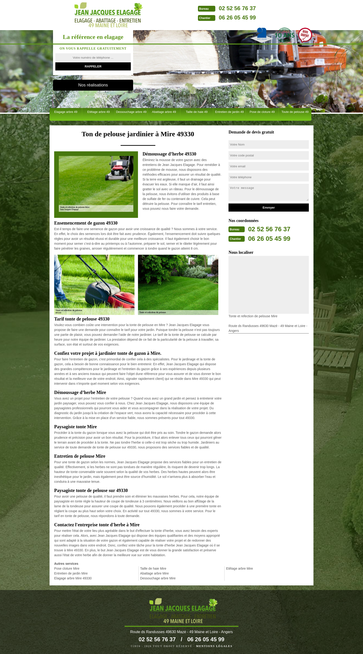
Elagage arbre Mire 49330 (73, 578)
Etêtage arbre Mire (239, 568)
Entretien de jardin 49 (229, 112)
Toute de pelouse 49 (295, 112)
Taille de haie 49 (197, 112)
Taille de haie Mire (153, 568)
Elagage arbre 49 (65, 112)
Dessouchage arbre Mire (157, 578)
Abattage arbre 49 (164, 112)
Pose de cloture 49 (262, 112)
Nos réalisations (93, 85)
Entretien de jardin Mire (71, 573)
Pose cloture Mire (66, 568)
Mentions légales (214, 646)
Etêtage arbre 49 (98, 112)
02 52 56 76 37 (207, 8)
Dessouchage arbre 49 (131, 112)
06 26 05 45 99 (207, 17)
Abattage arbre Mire (154, 573)
